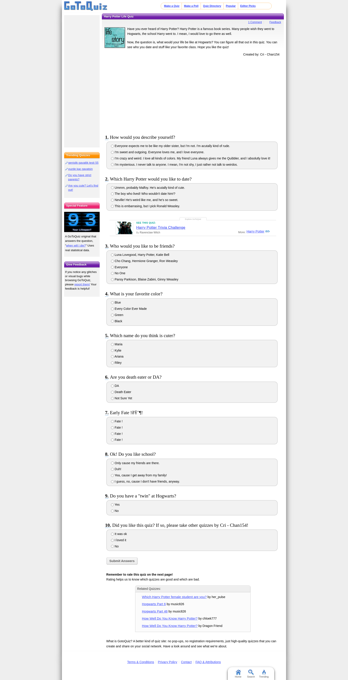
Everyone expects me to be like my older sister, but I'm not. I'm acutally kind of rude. (170, 146)
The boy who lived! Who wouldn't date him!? (143, 193)
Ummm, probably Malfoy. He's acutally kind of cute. (148, 187)
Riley (116, 362)
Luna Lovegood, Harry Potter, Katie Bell (140, 254)
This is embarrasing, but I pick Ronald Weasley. (145, 206)
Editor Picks (248, 6)
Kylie (116, 350)
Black (116, 321)
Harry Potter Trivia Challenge (160, 227)
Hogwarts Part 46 (155, 611)
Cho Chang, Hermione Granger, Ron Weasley (144, 261)
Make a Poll (191, 6)
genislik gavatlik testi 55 (83, 162)
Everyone (119, 267)
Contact (186, 662)
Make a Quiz (171, 6)
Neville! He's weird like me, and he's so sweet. (144, 200)
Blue (116, 302)
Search (251, 674)
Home (238, 674)
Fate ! (117, 421)
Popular (231, 6)
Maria (117, 344)
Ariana (117, 356)
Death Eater (121, 392)
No (115, 511)
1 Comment (255, 22)
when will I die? (76, 245)
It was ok (119, 534)
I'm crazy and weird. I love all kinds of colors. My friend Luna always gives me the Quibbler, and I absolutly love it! (190, 158)
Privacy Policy (167, 662)
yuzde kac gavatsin (80, 169)
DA (115, 386)
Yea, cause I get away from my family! (139, 475)
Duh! (116, 469)
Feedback (275, 22)
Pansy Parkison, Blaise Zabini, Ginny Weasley (144, 279)
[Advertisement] (193, 95)
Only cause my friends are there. (135, 463)
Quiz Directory (212, 6)
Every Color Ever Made (129, 308)
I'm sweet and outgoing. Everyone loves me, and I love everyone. (157, 152)
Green (117, 315)
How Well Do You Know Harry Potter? (170, 618)
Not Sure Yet (121, 398)
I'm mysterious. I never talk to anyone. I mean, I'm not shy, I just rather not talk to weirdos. (174, 164)
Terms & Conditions (140, 662)
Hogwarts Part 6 (154, 604)
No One (118, 273)
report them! (82, 284)
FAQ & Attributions (208, 662)
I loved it (118, 540)
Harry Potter (254, 231)
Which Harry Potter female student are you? (174, 597)
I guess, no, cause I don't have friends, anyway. (145, 481)
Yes (115, 504)
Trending (264, 674)
